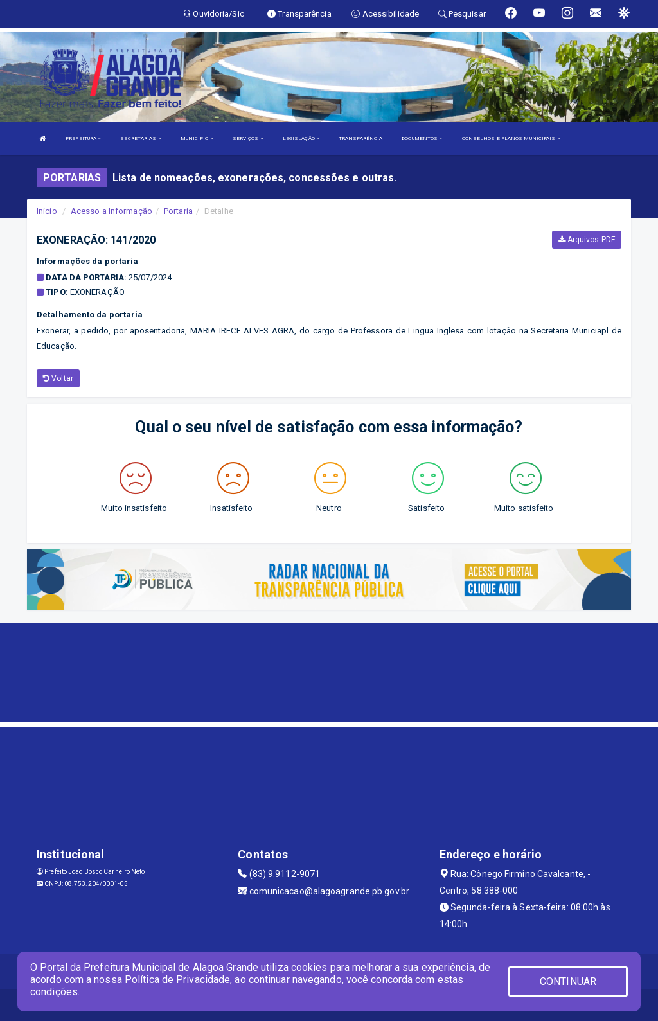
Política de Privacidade (177, 979)
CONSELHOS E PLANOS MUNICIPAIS (511, 138)
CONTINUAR (568, 981)
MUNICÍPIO (197, 138)
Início (47, 211)
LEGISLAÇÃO (301, 138)
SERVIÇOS (248, 138)
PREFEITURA (83, 138)
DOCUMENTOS (422, 138)
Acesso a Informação (111, 211)
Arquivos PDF (586, 239)
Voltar (58, 378)
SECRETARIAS (140, 138)
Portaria (178, 211)
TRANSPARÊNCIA (360, 138)
